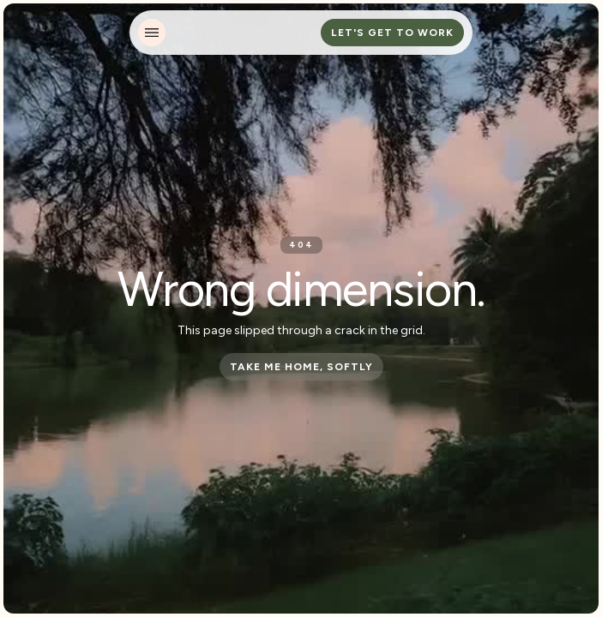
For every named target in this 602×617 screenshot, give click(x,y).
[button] (152, 32)
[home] (227, 32)
